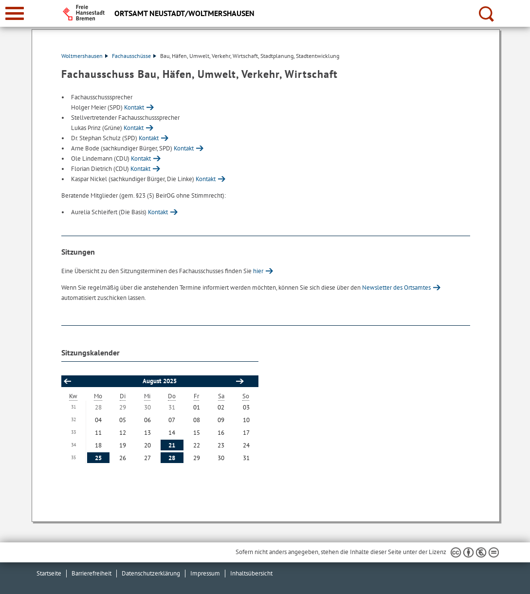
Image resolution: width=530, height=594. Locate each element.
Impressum (205, 573)
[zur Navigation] (14, 13)
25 (98, 458)
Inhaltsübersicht (251, 573)
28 (171, 458)
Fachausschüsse (134, 55)
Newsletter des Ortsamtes (396, 287)
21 (171, 445)
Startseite (49, 573)
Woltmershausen (84, 55)
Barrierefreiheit (91, 573)
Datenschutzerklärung (151, 573)
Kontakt (134, 107)
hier (258, 271)
